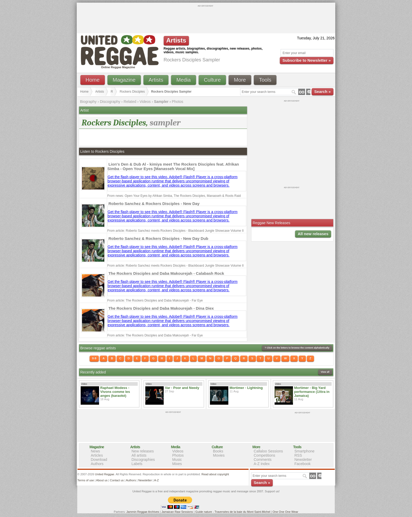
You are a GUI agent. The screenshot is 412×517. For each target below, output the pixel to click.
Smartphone (305, 451)
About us (101, 480)
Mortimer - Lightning (246, 388)
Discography (110, 101)
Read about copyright (215, 474)
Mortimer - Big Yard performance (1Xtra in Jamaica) (311, 392)
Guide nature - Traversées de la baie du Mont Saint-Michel (232, 511)
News (95, 451)
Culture (212, 80)
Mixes (177, 464)
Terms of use (86, 480)
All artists (139, 455)
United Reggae (104, 474)
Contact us (117, 480)
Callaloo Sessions (268, 451)
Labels (137, 464)
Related (129, 101)
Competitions (264, 455)
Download (99, 459)
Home (93, 80)
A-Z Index (262, 464)
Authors (97, 464)
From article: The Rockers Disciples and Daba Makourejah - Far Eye (155, 300)
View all (325, 372)
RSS (298, 455)
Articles (97, 455)
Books (218, 451)
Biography (88, 101)
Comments (263, 459)
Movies (219, 455)
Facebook (303, 464)
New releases (143, 451)
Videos (145, 101)
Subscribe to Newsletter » (306, 60)
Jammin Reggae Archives (142, 511)
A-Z (156, 480)
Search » (322, 91)
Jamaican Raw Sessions (177, 511)
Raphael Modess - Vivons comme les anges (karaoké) (115, 392)
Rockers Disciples (132, 91)
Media (183, 80)
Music (177, 459)
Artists (156, 80)
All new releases (313, 233)
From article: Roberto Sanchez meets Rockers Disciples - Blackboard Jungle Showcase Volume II (175, 231)
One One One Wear (285, 511)
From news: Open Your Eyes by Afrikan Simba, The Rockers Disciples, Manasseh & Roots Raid (174, 196)
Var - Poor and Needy (182, 388)
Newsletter (303, 459)
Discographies (143, 459)
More (240, 80)
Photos (177, 101)
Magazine (124, 80)
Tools (265, 80)
